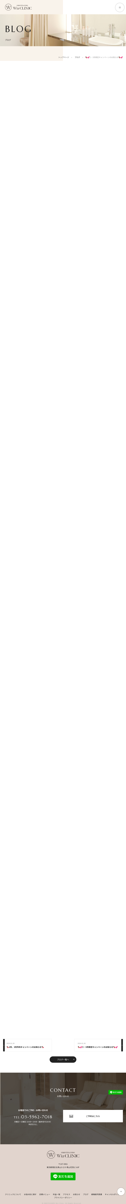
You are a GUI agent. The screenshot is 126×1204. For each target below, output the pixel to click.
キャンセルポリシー (113, 1195)
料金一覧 (56, 1195)
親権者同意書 (96, 1195)
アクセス (66, 1195)
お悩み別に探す (30, 1195)
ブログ (85, 1195)
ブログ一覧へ (66, 1060)
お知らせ (76, 1195)
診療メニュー (44, 1195)
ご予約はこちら (93, 1118)
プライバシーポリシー (63, 1198)
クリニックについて (13, 1195)
